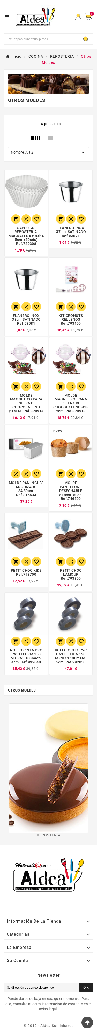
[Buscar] (41, 39)
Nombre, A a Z (48, 152)
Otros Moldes (22, 690)
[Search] (85, 39)
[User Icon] (78, 17)
